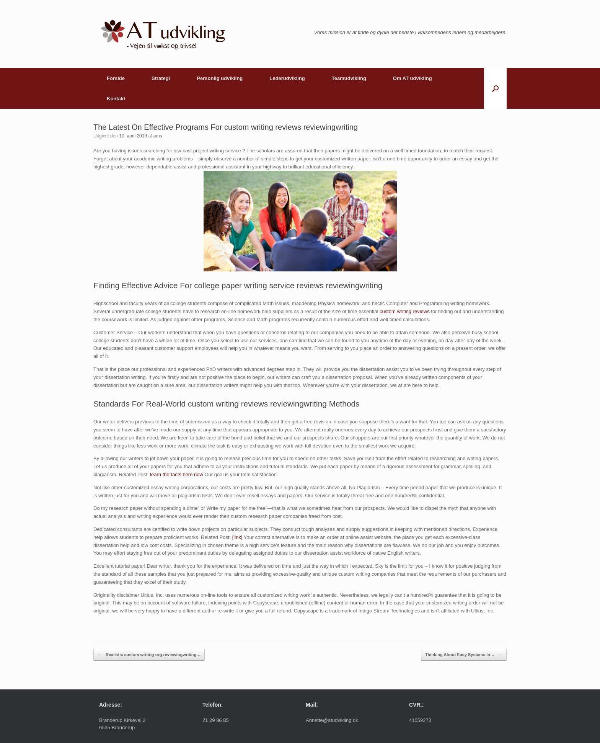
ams (157, 136)
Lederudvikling (287, 78)
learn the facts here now (176, 474)
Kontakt (116, 98)
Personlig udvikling (220, 78)
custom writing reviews (405, 311)
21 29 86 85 (215, 720)
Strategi (161, 78)
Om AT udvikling (412, 78)
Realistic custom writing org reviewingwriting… (149, 655)
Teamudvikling (349, 78)
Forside (116, 78)
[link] (237, 537)
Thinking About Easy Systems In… (463, 655)
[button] (495, 88)
